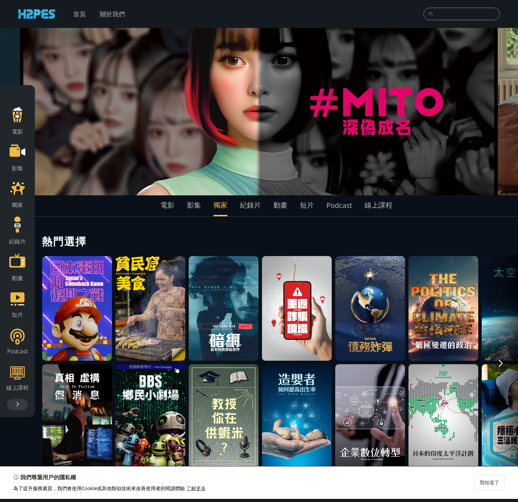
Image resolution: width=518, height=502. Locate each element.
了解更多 (197, 491)
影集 (194, 205)
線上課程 (378, 205)
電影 (167, 205)
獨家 (220, 205)
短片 (307, 205)
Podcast (339, 205)
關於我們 (112, 14)
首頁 (79, 14)
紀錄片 (250, 205)
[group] (259, 111)
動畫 (280, 205)
